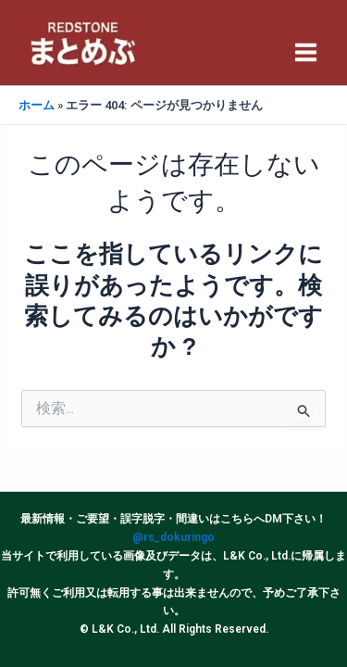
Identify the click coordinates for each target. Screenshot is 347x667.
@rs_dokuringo (173, 537)
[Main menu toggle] (306, 52)
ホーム (37, 105)
